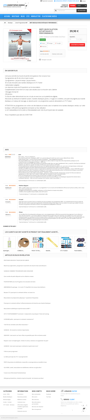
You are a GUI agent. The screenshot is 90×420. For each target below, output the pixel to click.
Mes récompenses (36, 409)
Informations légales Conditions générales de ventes (23, 406)
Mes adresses (35, 399)
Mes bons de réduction (37, 406)
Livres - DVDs (6, 394)
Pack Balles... (78, 250)
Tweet (42, 43)
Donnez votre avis (57, 54)
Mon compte (64, 7)
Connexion (65, 5)
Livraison (70, 391)
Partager (50, 43)
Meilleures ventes (22, 399)
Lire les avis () (44, 54)
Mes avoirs (34, 396)
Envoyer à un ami (46, 59)
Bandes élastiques (7, 396)
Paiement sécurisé (22, 411)
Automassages (7, 399)
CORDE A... (20, 250)
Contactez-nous (21, 402)
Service (69, 399)
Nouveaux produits (22, 396)
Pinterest (43, 46)
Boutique (10, 22)
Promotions (20, 394)
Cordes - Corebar (7, 402)
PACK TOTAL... (36, 250)
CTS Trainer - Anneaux (8, 404)
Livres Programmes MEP (21, 22)
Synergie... (6, 250)
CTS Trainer (64, 250)
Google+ (58, 43)
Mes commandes (36, 394)
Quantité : (72, 36)
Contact (84, 1)
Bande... (48, 250)
